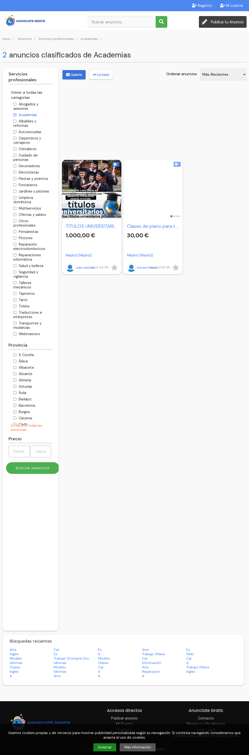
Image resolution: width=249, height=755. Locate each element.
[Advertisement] (30, 554)
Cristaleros (24, 149)
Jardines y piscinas (31, 191)
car (56, 649)
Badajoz (22, 399)
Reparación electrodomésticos (29, 246)
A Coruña (23, 355)
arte (13, 649)
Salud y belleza (28, 266)
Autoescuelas (27, 132)
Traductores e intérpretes (27, 314)
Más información (137, 747)
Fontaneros (25, 185)
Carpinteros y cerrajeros (27, 140)
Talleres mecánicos (22, 285)
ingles (14, 654)
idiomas (16, 663)
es (100, 649)
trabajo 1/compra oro (71, 658)
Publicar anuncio (124, 718)
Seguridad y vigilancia (25, 274)
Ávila (19, 393)
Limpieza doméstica (23, 199)
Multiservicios (27, 208)
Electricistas (26, 172)
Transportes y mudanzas (27, 325)
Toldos (21, 306)
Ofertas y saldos (29, 214)
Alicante (22, 374)
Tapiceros (24, 293)
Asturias (22, 386)
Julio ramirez (80, 267)
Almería (22, 380)
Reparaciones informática (27, 257)
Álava (20, 361)
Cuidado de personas (25, 157)
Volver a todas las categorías (26, 95)
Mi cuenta (231, 5)
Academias (25, 115)
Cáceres (22, 418)
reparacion (151, 671)
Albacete (23, 367)
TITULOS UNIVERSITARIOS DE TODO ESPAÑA (92, 226)
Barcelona (24, 405)
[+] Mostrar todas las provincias (26, 428)
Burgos (21, 412)
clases (103, 663)
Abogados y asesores (25, 106)
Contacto (206, 718)
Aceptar (105, 747)
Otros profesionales (24, 223)
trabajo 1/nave (153, 654)
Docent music (142, 267)
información (151, 663)
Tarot (20, 300)
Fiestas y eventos (30, 178)
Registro (202, 5)
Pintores (23, 238)
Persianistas (25, 232)
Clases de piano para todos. (153, 226)
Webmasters (26, 334)
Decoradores (26, 166)
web (190, 654)
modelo (16, 658)
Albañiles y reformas (24, 123)
